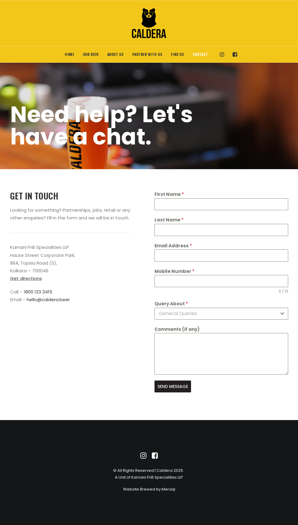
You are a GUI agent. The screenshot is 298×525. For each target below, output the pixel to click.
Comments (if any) (177, 329)
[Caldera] (149, 23)
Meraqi (168, 489)
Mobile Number (174, 271)
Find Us (177, 54)
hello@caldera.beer (48, 299)
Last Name (169, 220)
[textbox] (216, 313)
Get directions (26, 278)
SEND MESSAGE (172, 386)
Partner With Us (147, 54)
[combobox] (221, 314)
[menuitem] (69, 54)
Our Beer (91, 54)
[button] (223, 54)
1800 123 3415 (38, 292)
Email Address (173, 246)
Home (69, 54)
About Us (115, 54)
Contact (200, 54)
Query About (171, 304)
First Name (169, 194)
